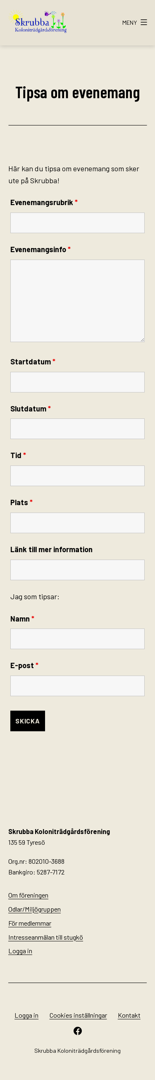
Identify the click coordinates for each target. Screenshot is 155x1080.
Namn (22, 618)
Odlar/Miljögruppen (34, 909)
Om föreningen (28, 895)
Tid (18, 455)
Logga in (20, 951)
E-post (24, 665)
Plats (21, 502)
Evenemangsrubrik (44, 202)
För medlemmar (29, 923)
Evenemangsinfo (40, 249)
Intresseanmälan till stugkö (45, 937)
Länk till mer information (51, 549)
